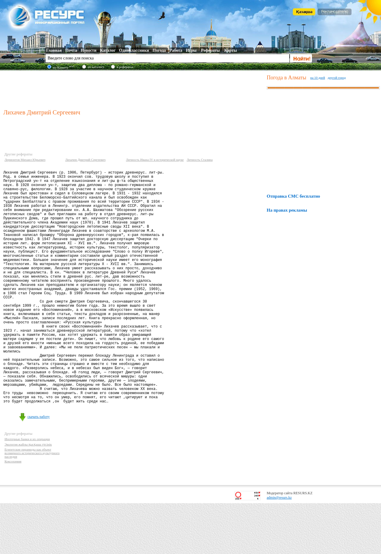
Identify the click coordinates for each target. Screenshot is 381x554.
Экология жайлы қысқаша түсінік (28, 495)
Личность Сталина (200, 159)
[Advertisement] (133, 88)
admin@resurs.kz (279, 548)
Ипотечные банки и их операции (27, 490)
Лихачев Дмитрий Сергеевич (85, 159)
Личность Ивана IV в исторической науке (155, 159)
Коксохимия (12, 512)
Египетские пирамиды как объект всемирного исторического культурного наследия (32, 503)
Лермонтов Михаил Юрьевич (24, 159)
